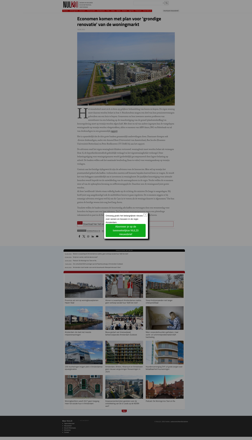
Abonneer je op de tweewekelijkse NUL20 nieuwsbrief (126, 230)
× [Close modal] (145, 215)
